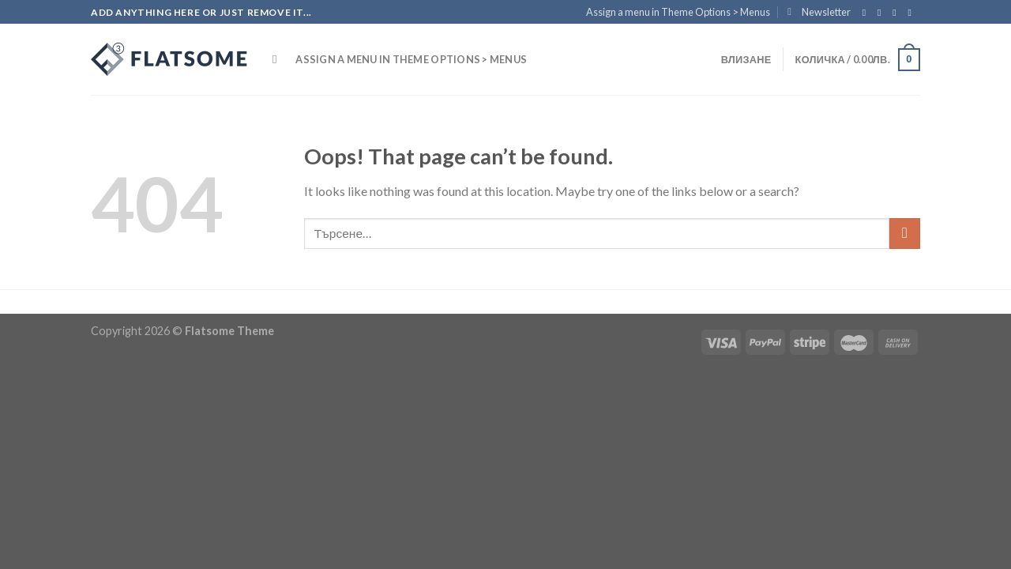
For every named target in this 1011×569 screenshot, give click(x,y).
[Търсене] (278, 59)
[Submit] (904, 233)
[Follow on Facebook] (867, 12)
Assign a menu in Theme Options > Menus (678, 12)
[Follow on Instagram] (882, 12)
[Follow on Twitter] (897, 12)
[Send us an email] (912, 12)
